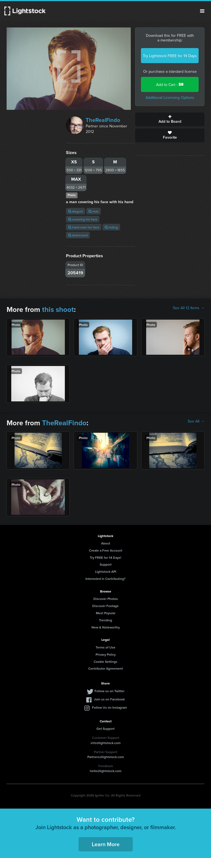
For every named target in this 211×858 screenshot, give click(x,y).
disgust (75, 211)
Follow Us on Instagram (109, 707)
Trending (105, 620)
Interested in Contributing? (105, 578)
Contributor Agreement (105, 668)
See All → (196, 421)
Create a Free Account (105, 550)
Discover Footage (105, 605)
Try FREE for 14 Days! (105, 557)
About (105, 543)
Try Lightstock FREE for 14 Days (170, 55)
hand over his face (83, 227)
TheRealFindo (103, 120)
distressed (78, 235)
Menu (202, 11)
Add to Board (170, 119)
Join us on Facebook (109, 699)
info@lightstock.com (106, 742)
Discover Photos (105, 598)
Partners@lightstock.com (105, 756)
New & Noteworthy (105, 627)
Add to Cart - (170, 84)
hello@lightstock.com (105, 770)
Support (106, 564)
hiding (111, 227)
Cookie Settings (105, 661)
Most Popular (105, 613)
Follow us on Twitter (109, 691)
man (93, 211)
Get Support (105, 728)
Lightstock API (105, 571)
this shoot (58, 309)
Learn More (106, 844)
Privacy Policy (106, 654)
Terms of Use (105, 647)
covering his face (82, 219)
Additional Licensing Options (170, 97)
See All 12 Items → (188, 308)
